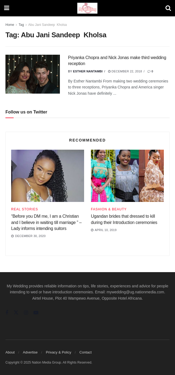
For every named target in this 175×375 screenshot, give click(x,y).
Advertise (30, 352)
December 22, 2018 (125, 71)
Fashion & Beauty (109, 209)
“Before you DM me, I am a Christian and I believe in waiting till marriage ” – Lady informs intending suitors (46, 222)
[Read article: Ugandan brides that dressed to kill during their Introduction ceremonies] (127, 176)
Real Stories (24, 209)
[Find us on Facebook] (6, 313)
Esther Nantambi (88, 71)
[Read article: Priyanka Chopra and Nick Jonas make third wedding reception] (32, 74)
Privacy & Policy (58, 352)
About (10, 352)
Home (9, 25)
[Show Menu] (6, 8)
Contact (85, 352)
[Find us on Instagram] (26, 313)
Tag (21, 25)
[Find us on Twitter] (16, 312)
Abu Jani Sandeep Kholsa (47, 25)
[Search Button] (168, 8)
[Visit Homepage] (87, 8)
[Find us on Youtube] (35, 313)
